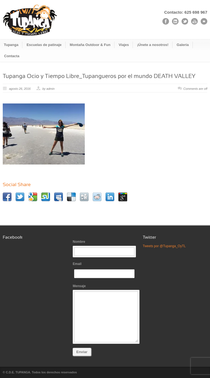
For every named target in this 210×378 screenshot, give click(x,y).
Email (105, 270)
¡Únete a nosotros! (152, 45)
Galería (183, 45)
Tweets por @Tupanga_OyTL (164, 246)
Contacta (11, 56)
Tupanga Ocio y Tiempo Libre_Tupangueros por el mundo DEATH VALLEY (99, 76)
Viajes (124, 45)
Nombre (105, 248)
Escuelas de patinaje (44, 45)
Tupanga (11, 45)
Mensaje (105, 313)
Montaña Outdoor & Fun (90, 45)
